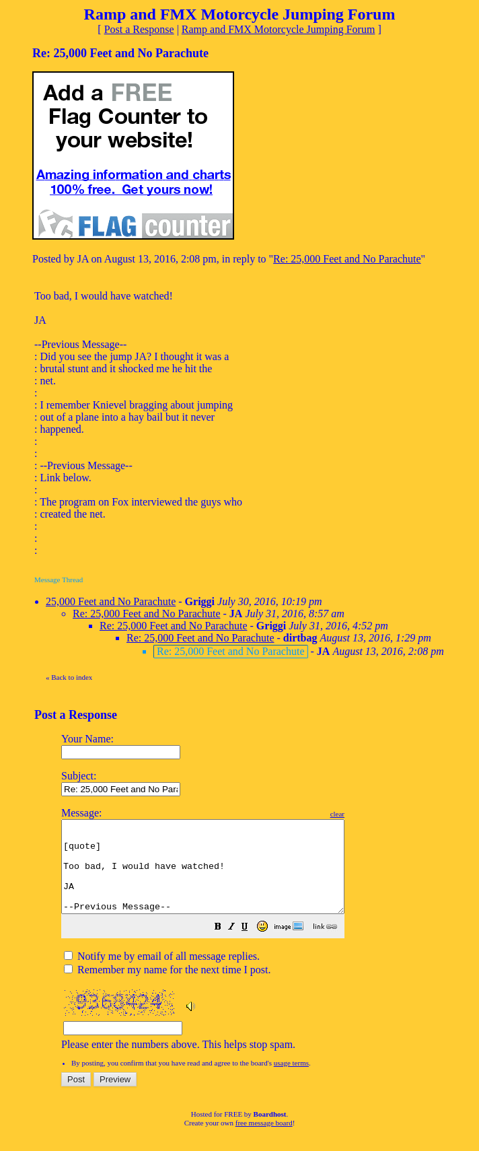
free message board (264, 1141)
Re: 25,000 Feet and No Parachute (347, 259)
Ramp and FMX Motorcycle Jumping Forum (278, 29)
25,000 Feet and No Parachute (111, 601)
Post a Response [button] (139, 29)
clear (371, 814)
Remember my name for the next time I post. (167, 987)
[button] (251, 946)
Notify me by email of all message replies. (162, 974)
